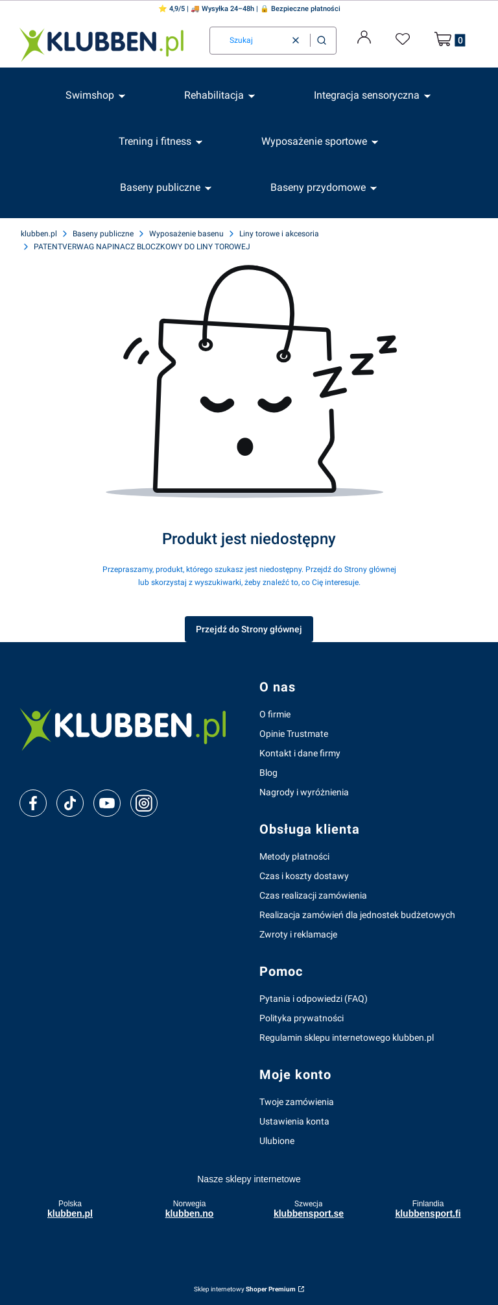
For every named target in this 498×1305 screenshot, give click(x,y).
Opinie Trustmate (293, 733)
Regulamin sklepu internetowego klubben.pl (346, 1037)
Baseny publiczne (103, 233)
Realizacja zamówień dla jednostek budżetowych (357, 915)
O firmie (274, 714)
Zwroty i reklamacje (298, 934)
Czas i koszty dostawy (304, 876)
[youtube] (106, 803)
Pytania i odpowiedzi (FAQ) (313, 998)
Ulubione (276, 1141)
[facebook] (33, 803)
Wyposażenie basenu (186, 233)
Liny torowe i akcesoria (279, 233)
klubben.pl (39, 233)
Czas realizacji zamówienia (313, 895)
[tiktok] (70, 803)
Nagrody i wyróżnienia (304, 792)
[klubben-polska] (129, 727)
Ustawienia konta (294, 1121)
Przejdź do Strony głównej (249, 629)
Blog (268, 772)
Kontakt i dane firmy (299, 753)
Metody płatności (294, 856)
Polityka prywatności (301, 1018)
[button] (321, 40)
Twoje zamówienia (296, 1102)
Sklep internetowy (245, 1289)
